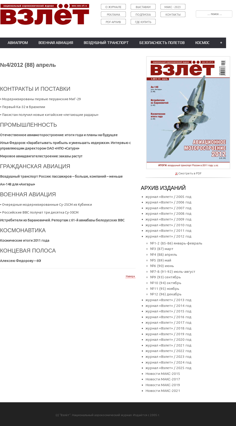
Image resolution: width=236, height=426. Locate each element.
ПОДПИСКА (143, 14)
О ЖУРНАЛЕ (113, 7)
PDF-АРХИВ (113, 22)
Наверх (130, 276)
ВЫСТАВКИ (143, 7)
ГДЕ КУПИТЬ (143, 22)
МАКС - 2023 (172, 7)
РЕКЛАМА (113, 14)
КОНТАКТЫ (173, 14)
